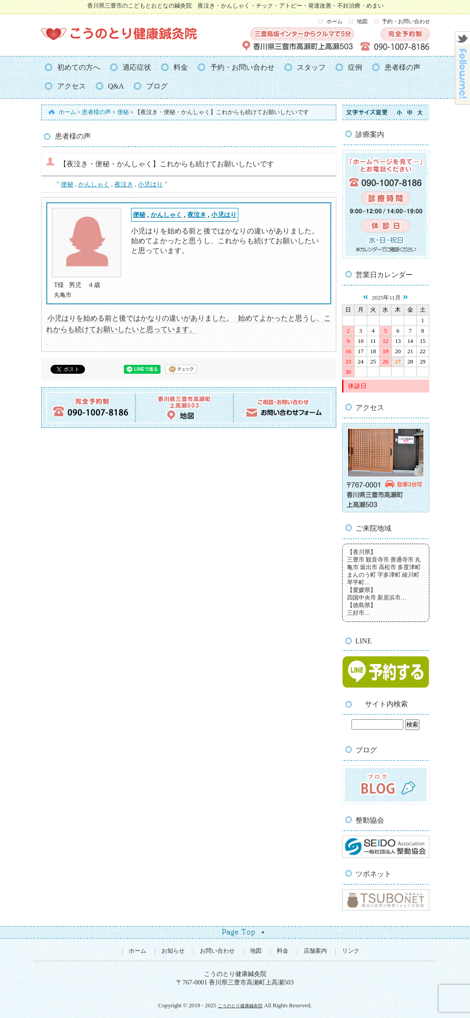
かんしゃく (94, 184)
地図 (362, 21)
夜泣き (123, 184)
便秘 (67, 184)
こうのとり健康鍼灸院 (240, 1005)
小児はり (150, 184)
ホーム (334, 21)
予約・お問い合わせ (406, 21)
